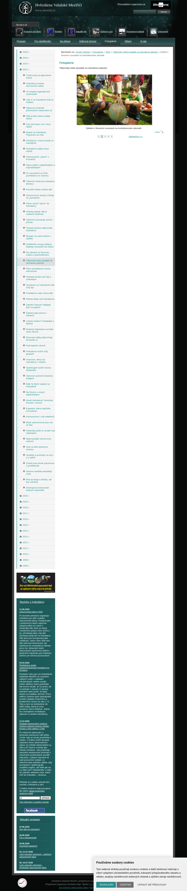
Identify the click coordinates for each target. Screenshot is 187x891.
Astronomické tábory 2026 (31, 612)
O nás (143, 41)
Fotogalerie (97, 52)
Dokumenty (163, 31)
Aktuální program (30, 819)
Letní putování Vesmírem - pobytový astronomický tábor (35, 855)
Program (21, 41)
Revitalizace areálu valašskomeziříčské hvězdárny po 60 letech (34, 667)
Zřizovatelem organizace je (131, 4)
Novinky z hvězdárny (32, 602)
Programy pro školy (32, 31)
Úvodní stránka (82, 52)
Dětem (128, 41)
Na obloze (65, 41)
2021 (108, 52)
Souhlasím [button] (106, 884)
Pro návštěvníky (42, 41)
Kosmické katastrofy (28, 846)
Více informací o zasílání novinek (34, 802)
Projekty (58, 31)
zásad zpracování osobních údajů (32, 792)
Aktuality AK (81, 31)
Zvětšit (159, 132)
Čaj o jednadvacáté (28, 838)
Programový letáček (135, 31)
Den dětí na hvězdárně (29, 829)
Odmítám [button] (125, 884)
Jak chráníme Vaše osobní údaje (73, 888)
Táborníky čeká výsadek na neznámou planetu (135, 52)
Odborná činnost (87, 41)
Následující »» (135, 136)
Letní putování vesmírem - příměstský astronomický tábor (33, 866)
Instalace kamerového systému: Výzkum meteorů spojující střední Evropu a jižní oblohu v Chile (34, 726)
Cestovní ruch (106, 31)
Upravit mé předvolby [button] (152, 884)
